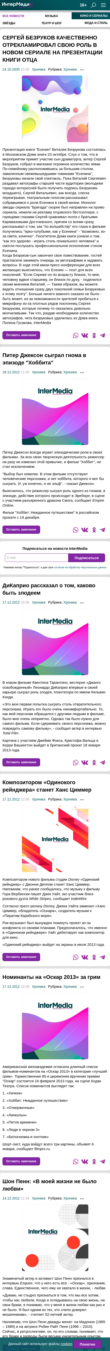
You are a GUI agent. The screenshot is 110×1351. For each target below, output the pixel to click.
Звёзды (8, 23)
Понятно (87, 1344)
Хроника (39, 69)
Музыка (51, 16)
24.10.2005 (11, 69)
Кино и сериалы (94, 16)
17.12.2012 (11, 602)
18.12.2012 (11, 372)
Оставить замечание (21, 335)
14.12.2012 (11, 1213)
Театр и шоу (51, 23)
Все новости (13, 16)
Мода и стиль (96, 23)
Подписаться (87, 558)
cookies (66, 1344)
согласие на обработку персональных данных (80, 567)
